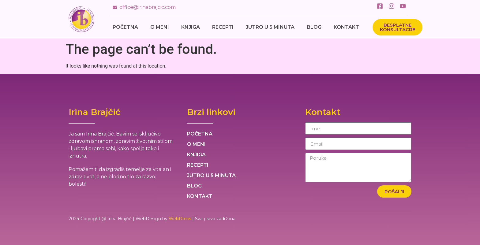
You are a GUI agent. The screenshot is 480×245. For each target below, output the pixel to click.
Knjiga (190, 27)
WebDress (180, 218)
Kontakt (346, 27)
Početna (125, 27)
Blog (314, 27)
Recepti (223, 27)
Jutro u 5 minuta (270, 27)
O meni (159, 27)
